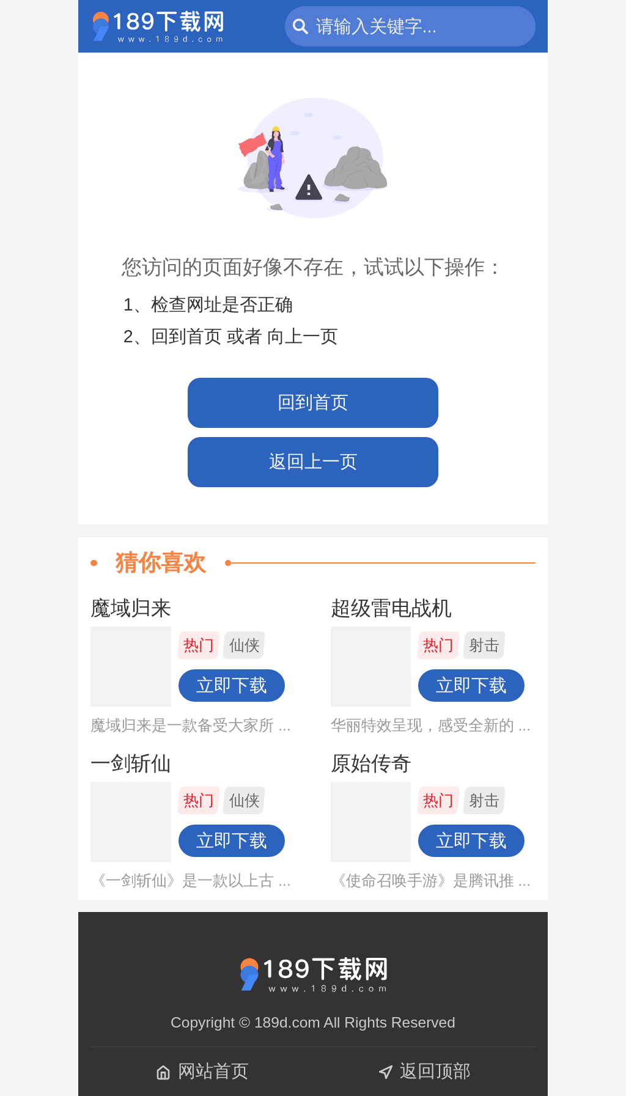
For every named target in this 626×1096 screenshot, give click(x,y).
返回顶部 (424, 1071)
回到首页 (313, 402)
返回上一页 (313, 461)
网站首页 (202, 1071)
